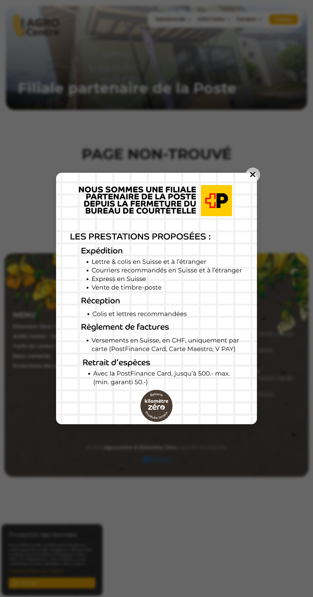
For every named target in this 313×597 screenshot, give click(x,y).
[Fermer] (253, 175)
